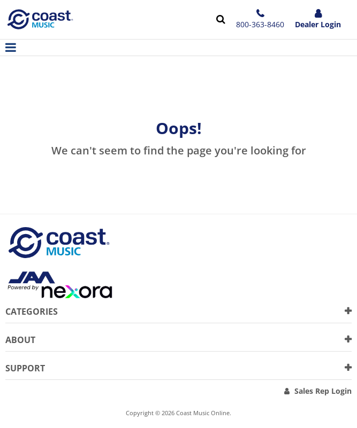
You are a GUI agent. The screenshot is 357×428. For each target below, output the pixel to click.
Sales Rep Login (323, 391)
